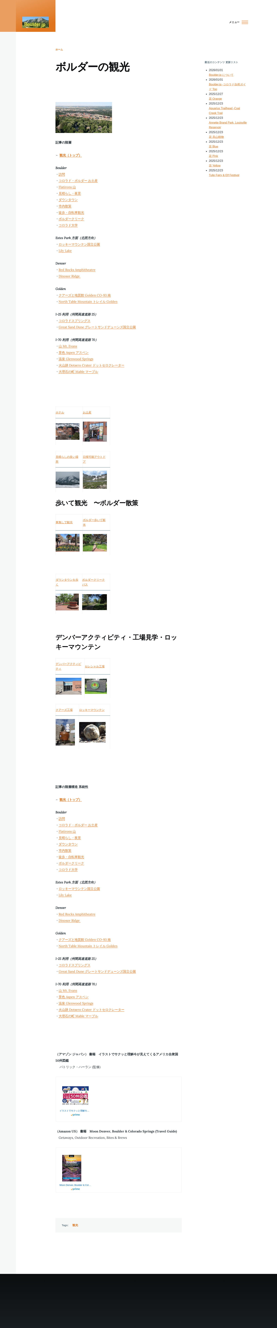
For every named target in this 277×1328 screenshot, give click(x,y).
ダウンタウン (68, 200)
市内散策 (65, 206)
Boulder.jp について (221, 74)
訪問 (62, 174)
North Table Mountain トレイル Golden (88, 302)
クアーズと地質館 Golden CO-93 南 (85, 295)
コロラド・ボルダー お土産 (78, 181)
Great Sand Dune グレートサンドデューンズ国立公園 (97, 327)
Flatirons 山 (67, 187)
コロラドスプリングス (74, 321)
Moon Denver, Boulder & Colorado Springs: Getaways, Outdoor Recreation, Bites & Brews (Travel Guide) (75, 1185)
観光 (75, 1225)
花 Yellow (214, 165)
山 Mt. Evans (68, 346)
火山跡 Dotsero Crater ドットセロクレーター (91, 365)
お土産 (87, 412)
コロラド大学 (68, 225)
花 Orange (215, 98)
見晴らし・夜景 (70, 193)
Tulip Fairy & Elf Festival (224, 175)
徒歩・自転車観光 (71, 212)
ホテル (60, 412)
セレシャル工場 (95, 666)
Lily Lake (65, 251)
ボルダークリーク (71, 219)
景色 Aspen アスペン (74, 352)
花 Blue (213, 146)
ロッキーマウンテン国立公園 (79, 244)
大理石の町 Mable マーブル (78, 372)
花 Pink (213, 156)
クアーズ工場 (64, 709)
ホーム (59, 49)
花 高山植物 (216, 136)
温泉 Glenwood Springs (76, 359)
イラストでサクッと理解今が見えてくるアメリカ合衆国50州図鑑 (75, 1110)
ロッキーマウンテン (92, 709)
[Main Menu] (237, 22)
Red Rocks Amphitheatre (77, 270)
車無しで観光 (64, 522)
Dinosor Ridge (70, 276)
